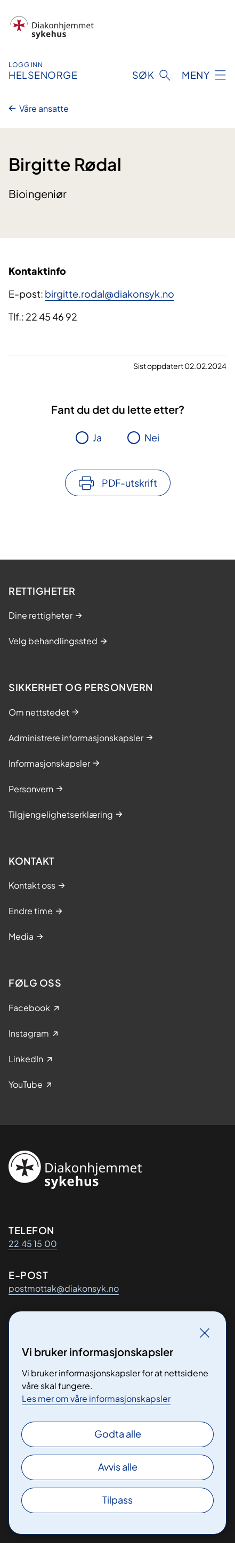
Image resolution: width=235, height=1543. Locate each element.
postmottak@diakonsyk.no (64, 1288)
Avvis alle (117, 1466)
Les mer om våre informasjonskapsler (96, 1398)
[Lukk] (204, 1332)
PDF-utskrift (129, 483)
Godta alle (117, 1433)
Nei (151, 437)
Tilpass (117, 1499)
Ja (97, 437)
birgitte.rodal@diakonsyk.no (109, 294)
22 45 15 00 (33, 1243)
